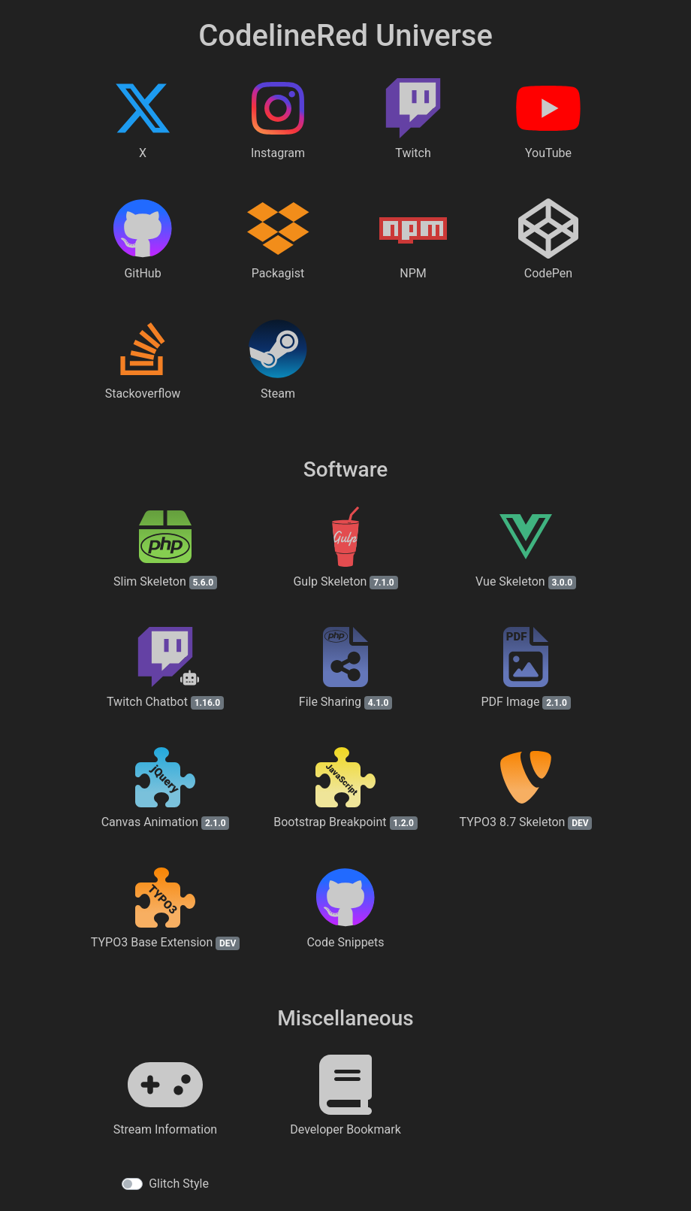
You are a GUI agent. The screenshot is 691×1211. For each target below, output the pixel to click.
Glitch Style (179, 1183)
